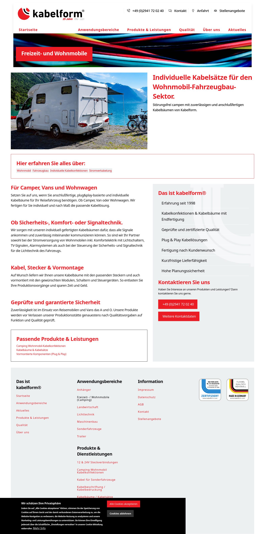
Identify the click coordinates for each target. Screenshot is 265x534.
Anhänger (84, 390)
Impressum (146, 390)
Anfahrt (203, 10)
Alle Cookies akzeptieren (123, 503)
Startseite (28, 29)
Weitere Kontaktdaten (179, 322)
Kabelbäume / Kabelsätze (95, 497)
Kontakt (180, 10)
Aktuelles (237, 29)
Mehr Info (39, 528)
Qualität (187, 29)
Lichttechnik (85, 414)
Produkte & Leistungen (149, 29)
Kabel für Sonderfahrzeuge (96, 480)
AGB (141, 404)
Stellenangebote (232, 10)
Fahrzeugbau (41, 177)
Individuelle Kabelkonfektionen (69, 177)
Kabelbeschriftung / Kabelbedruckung (91, 488)
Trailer (81, 436)
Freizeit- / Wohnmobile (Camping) (93, 398)
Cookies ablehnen (120, 513)
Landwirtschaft (87, 407)
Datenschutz (147, 397)
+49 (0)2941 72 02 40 (148, 10)
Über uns (211, 29)
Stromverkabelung (100, 177)
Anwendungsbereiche (98, 29)
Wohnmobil (24, 177)
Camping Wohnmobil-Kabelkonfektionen (41, 352)
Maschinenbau (87, 421)
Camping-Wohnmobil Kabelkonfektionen (92, 471)
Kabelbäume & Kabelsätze (32, 356)
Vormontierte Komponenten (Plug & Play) (41, 360)
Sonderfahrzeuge (89, 429)
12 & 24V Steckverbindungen (97, 462)
